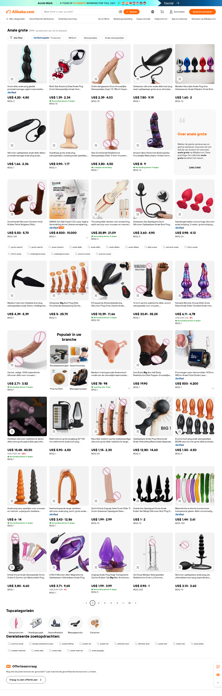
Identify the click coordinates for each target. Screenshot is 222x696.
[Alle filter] (16, 37)
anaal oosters (56, 247)
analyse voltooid (16, 650)
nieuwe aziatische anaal (41, 644)
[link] (218, 667)
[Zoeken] (131, 11)
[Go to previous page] (86, 603)
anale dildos (112, 247)
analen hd (85, 644)
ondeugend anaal (36, 254)
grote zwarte (15, 247)
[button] (120, 12)
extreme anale (171, 247)
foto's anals (190, 247)
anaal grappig (96, 650)
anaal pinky (197, 644)
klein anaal (151, 247)
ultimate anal (121, 644)
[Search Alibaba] (80, 11)
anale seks (37, 650)
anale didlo (75, 247)
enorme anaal (82, 254)
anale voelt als (75, 650)
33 (129, 603)
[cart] (162, 12)
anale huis (161, 644)
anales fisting (66, 644)
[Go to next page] (135, 603)
